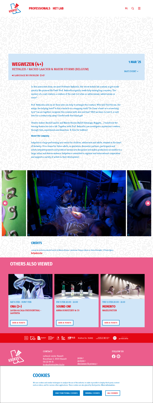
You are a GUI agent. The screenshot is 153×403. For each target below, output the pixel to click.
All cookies (112, 392)
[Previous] (5, 226)
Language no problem (25, 98)
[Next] (148, 226)
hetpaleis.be (36, 275)
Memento (108, 329)
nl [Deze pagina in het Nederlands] (126, 8)
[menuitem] (39, 8)
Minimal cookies (90, 392)
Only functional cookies (62, 392)
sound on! (63, 329)
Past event (131, 94)
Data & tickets (19, 345)
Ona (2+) (16, 329)
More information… (108, 385)
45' (42, 98)
